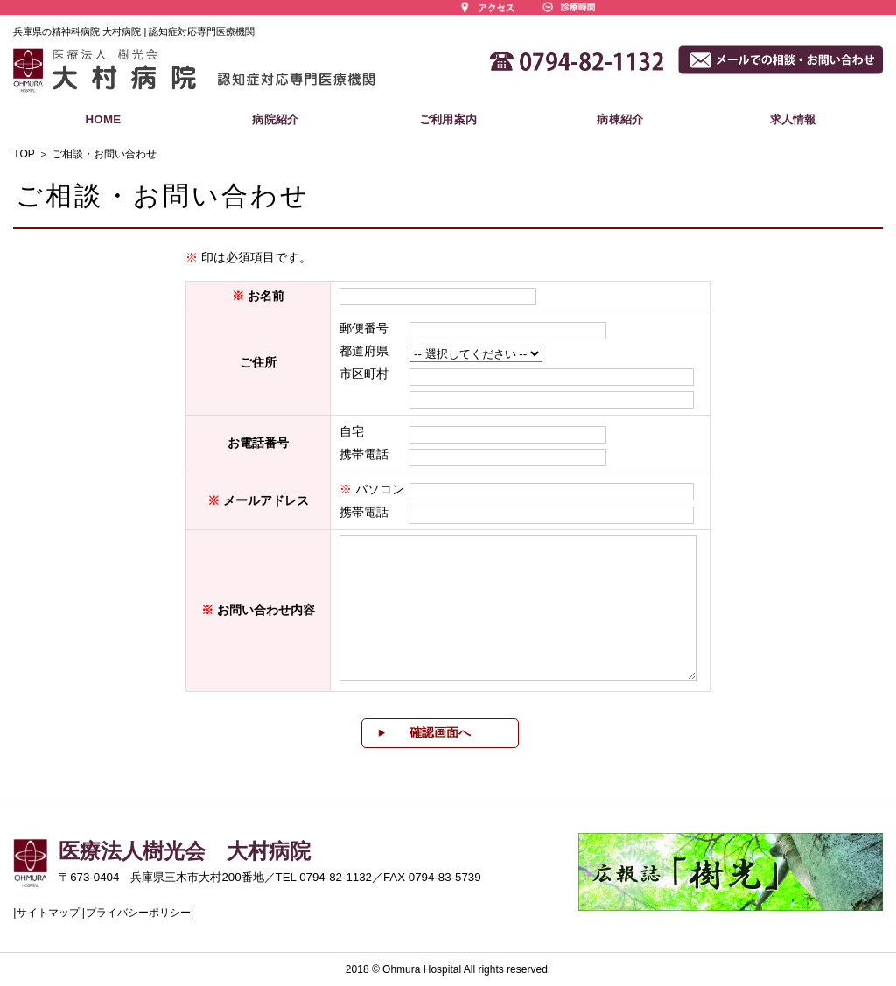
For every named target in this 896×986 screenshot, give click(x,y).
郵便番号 (364, 328)
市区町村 (364, 374)
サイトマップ (48, 912)
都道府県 (364, 351)
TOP (23, 154)
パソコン (379, 489)
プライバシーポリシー (138, 912)
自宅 (352, 431)
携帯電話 (364, 454)
